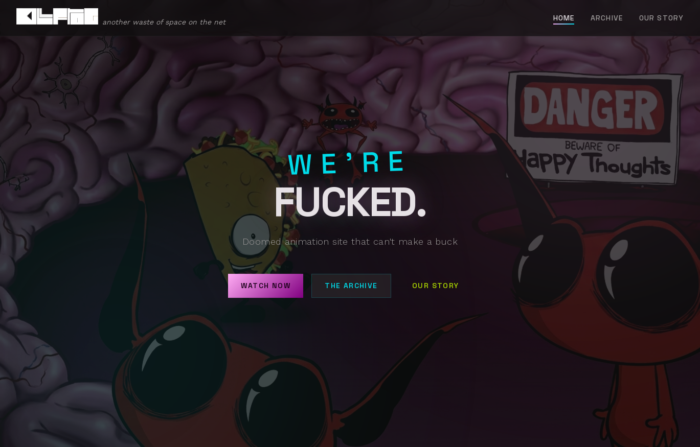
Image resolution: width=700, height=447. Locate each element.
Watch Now (265, 285)
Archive (607, 17)
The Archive (351, 285)
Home (563, 17)
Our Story (661, 17)
